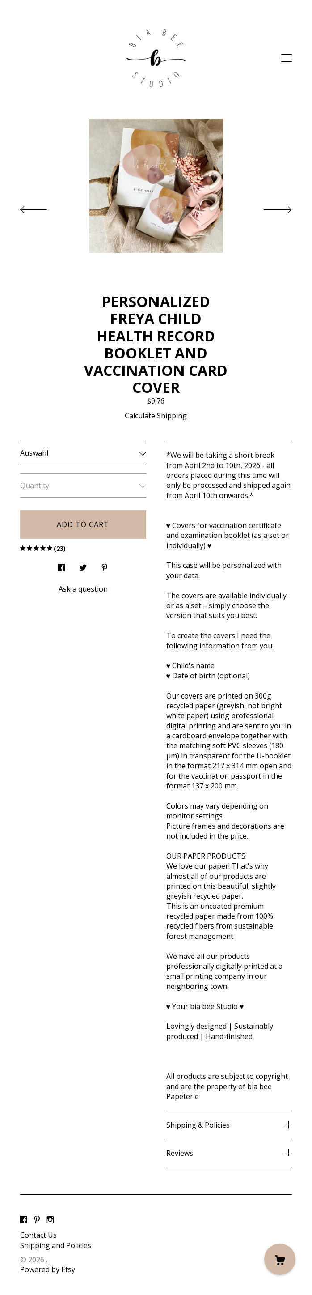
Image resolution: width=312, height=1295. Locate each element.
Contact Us (38, 1235)
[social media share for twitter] (83, 565)
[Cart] (279, 1259)
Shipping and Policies (55, 1245)
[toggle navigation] (286, 58)
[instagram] (50, 1220)
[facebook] (23, 1220)
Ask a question (83, 589)
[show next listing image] (269, 207)
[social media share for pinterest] (104, 565)
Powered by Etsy (47, 1269)
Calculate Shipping (156, 416)
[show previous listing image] (42, 207)
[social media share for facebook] (61, 565)
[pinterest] (37, 1220)
